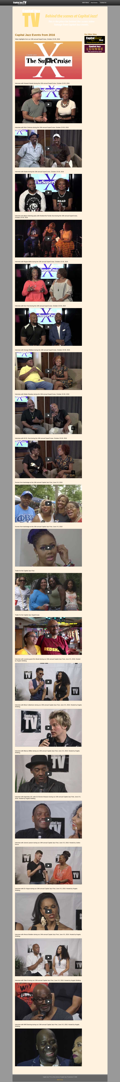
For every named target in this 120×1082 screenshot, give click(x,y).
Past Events (94, 2)
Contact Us (103, 2)
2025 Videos (85, 2)
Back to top (60, 1079)
